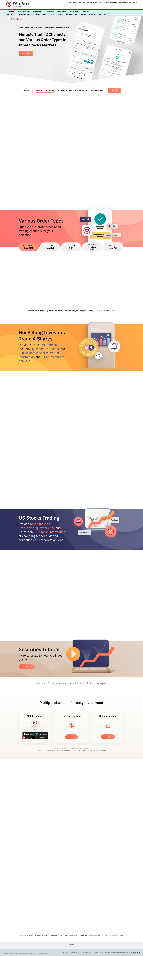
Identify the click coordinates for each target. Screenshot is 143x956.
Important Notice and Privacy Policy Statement (77, 952)
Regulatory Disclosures (121, 954)
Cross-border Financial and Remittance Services (32, 14)
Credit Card (92, 14)
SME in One (86, 11)
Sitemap (71, 944)
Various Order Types (65, 90)
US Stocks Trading (97, 90)
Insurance (83, 14)
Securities (38, 27)
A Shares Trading (81, 90)
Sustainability (81, 2)
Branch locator (114, 2)
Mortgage (69, 14)
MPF (100, 14)
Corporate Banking (74, 11)
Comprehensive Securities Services (56, 27)
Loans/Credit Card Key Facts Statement (76, 954)
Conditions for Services (100, 952)
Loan (76, 14)
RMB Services (11, 14)
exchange (38, 349)
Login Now (71, 737)
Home (21, 27)
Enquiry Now (108, 737)
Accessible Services (107, 954)
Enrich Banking (37, 11)
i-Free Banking (49, 11)
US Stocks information (50, 532)
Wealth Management (24, 11)
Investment (60, 14)
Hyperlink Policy (94, 954)
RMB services (49, 345)
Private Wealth (11, 11)
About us (74, 2)
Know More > (26, 667)
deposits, (53, 349)
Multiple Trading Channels (45, 90)
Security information (92, 2)
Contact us (102, 2)
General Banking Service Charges (118, 952)
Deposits (51, 14)
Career (107, 2)
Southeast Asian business (126, 2)
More (105, 14)
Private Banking (61, 11)
